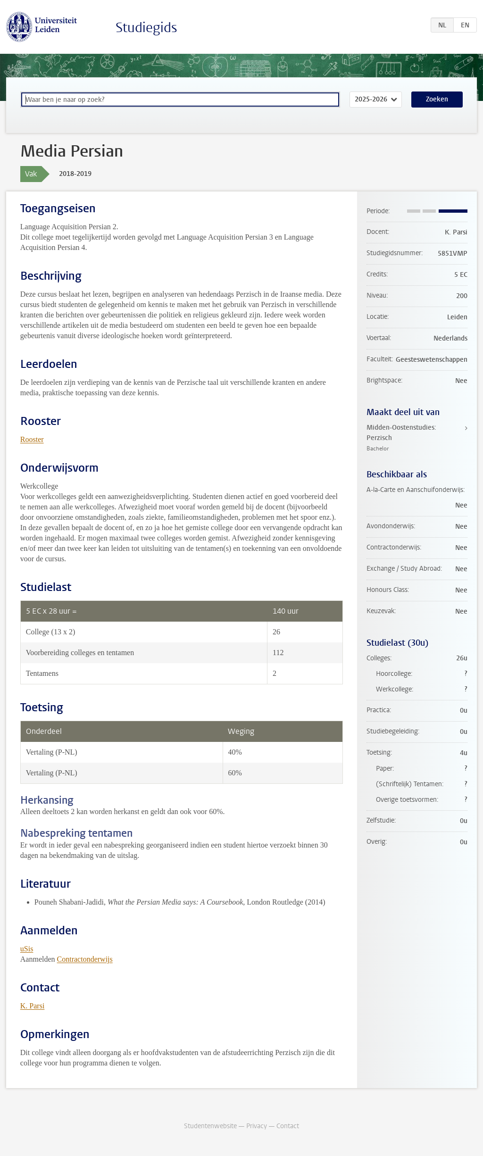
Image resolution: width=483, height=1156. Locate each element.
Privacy (256, 1126)
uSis (26, 949)
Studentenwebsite (210, 1126)
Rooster (32, 439)
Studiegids (146, 27)
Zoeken (437, 99)
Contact (287, 1126)
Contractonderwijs (85, 959)
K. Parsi (32, 1006)
